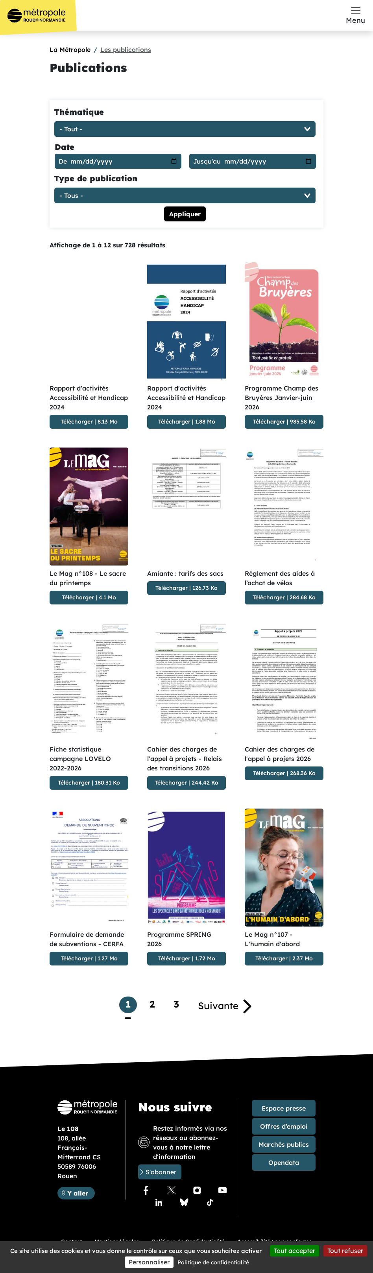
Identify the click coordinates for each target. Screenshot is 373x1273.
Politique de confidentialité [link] (213, 1262)
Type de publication (95, 178)
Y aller (81, 1192)
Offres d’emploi (284, 1126)
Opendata (283, 1162)
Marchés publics (284, 1144)
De (63, 161)
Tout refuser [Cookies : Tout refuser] (345, 1251)
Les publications (125, 49)
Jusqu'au (207, 161)
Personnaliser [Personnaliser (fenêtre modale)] (149, 1262)
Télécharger (77, 421)
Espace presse (284, 1108)
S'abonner (161, 1172)
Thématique (79, 112)
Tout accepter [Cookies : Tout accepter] (294, 1251)
